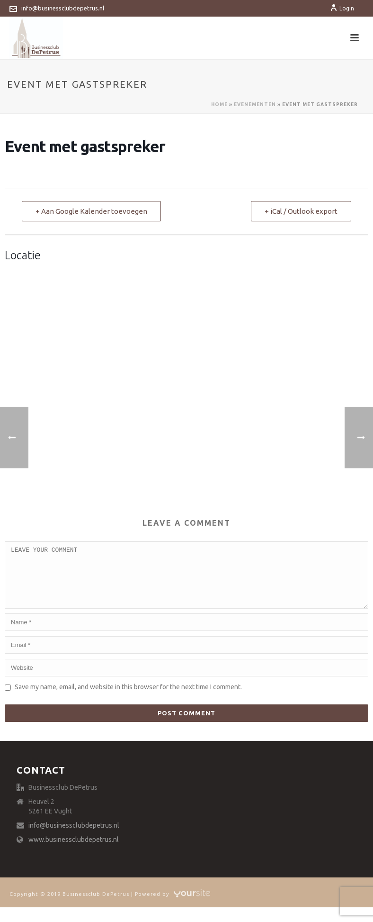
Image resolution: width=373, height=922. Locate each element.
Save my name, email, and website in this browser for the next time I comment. (128, 698)
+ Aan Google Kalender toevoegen (91, 211)
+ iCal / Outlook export (301, 211)
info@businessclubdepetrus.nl (62, 8)
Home (219, 104)
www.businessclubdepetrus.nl (73, 851)
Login (342, 8)
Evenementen (255, 104)
